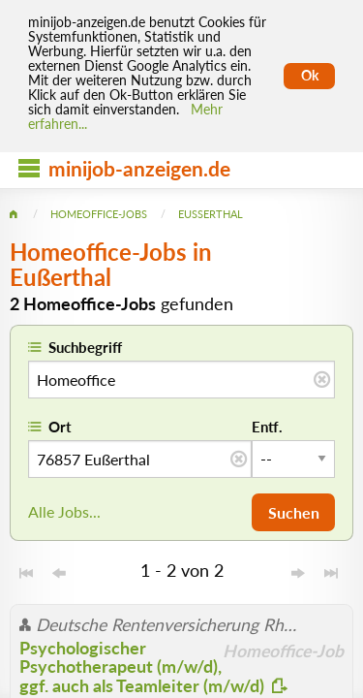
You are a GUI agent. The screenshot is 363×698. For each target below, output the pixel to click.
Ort (60, 426)
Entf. (267, 426)
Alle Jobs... (64, 511)
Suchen (293, 512)
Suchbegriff (85, 347)
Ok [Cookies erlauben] (309, 75)
